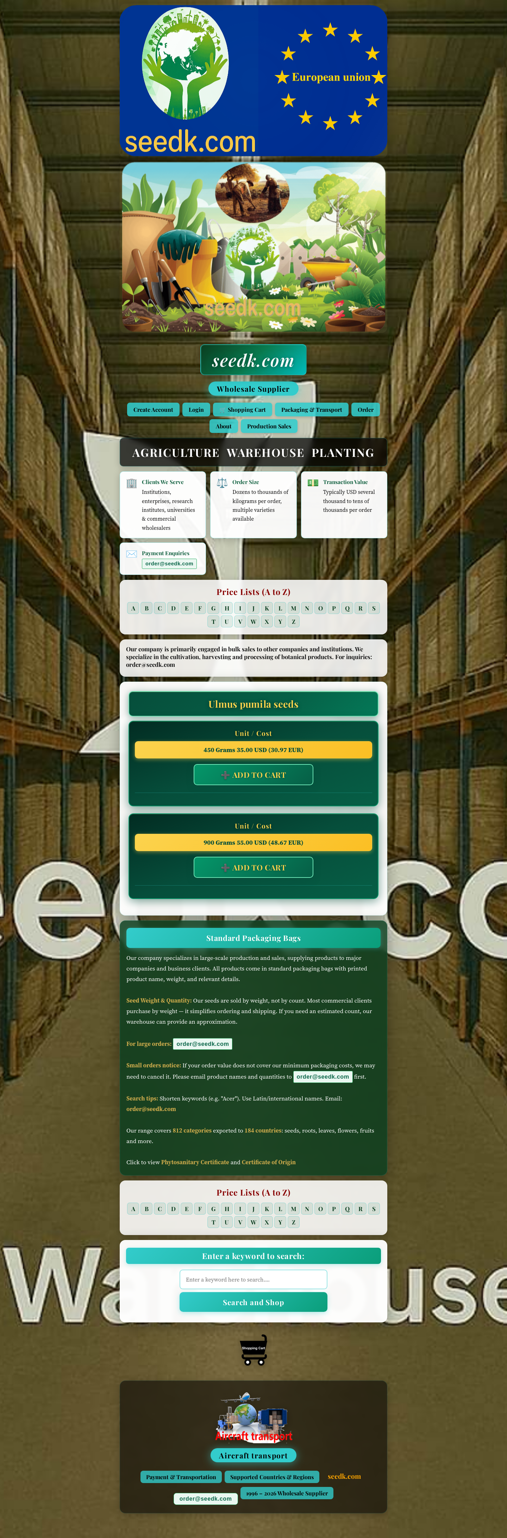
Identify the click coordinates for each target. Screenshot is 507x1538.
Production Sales (269, 426)
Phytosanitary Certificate (195, 1168)
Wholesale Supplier (253, 388)
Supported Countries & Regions (272, 1482)
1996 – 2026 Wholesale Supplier (287, 1498)
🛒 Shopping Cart (242, 409)
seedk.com (253, 359)
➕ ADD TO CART (253, 780)
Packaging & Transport (311, 409)
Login (196, 409)
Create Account (153, 409)
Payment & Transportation (181, 1482)
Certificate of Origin (269, 1168)
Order (366, 409)
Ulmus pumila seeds (253, 709)
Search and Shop (253, 1308)
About (224, 426)
